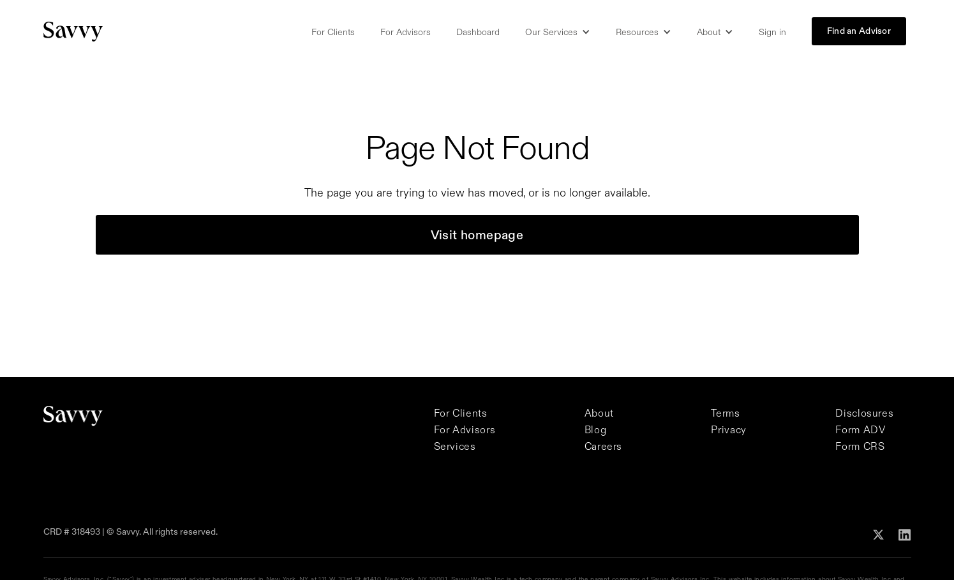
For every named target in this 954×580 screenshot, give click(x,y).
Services (455, 446)
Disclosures (864, 413)
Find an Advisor (859, 30)
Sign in (772, 31)
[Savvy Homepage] (73, 31)
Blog (596, 429)
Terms (725, 413)
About (599, 413)
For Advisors (405, 31)
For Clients (333, 31)
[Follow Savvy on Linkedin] (904, 534)
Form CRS (859, 446)
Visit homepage (477, 234)
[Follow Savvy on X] (878, 533)
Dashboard (478, 31)
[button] (557, 32)
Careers (603, 446)
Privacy (728, 429)
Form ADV (860, 429)
